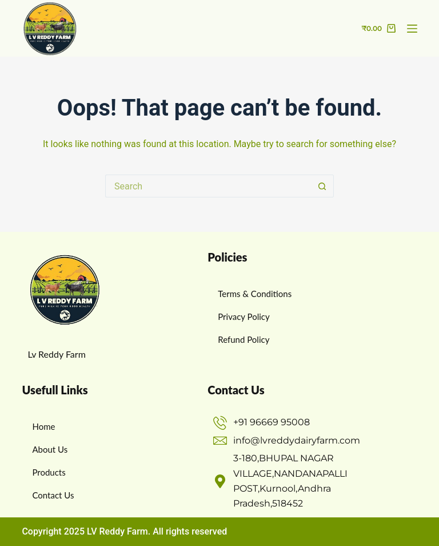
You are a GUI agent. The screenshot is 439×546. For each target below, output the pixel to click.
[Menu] (412, 28)
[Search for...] (208, 186)
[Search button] (322, 186)
